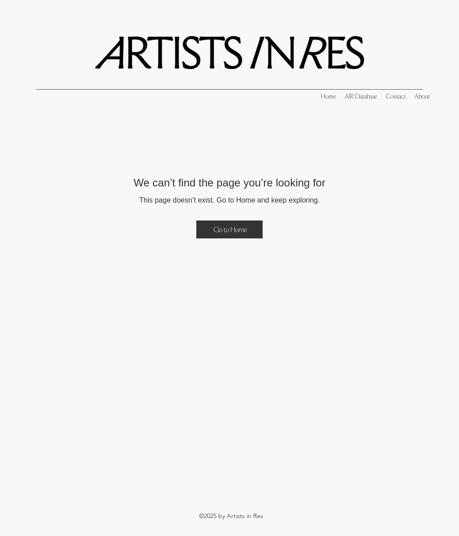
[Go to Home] (229, 229)
